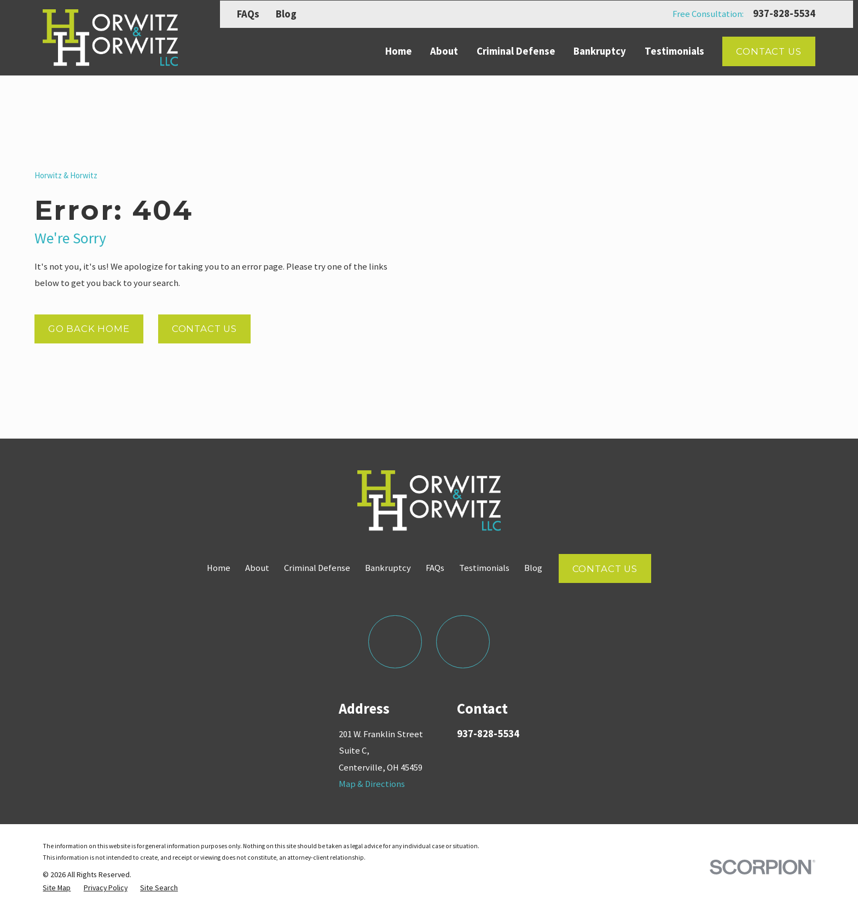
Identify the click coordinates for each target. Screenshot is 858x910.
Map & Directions (372, 784)
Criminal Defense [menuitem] (516, 51)
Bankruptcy (388, 568)
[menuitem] (57, 888)
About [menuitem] (444, 51)
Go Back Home (89, 328)
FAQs (248, 14)
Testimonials (484, 568)
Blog (286, 14)
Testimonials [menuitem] (674, 51)
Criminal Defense (317, 568)
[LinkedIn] (462, 641)
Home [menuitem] (398, 51)
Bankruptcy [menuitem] (599, 51)
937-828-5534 (784, 14)
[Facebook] (394, 641)
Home (218, 568)
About (257, 568)
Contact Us (768, 51)
